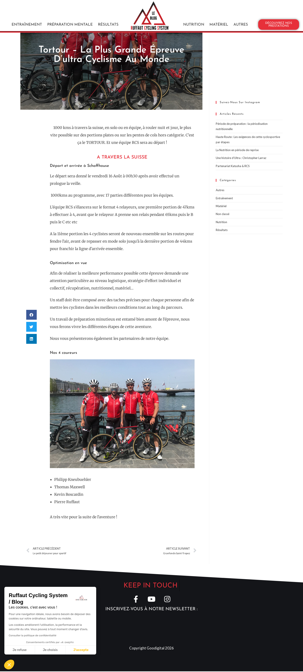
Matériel (218, 19)
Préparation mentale (70, 19)
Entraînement (27, 19)
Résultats (108, 19)
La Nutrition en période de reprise (237, 150)
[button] (31, 315)
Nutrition (193, 19)
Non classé (222, 214)
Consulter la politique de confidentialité (32, 635)
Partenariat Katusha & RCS (233, 166)
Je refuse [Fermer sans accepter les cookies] (20, 650)
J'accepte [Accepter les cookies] (81, 650)
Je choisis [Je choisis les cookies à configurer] (50, 650)
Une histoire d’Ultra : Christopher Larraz (241, 158)
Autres (240, 19)
